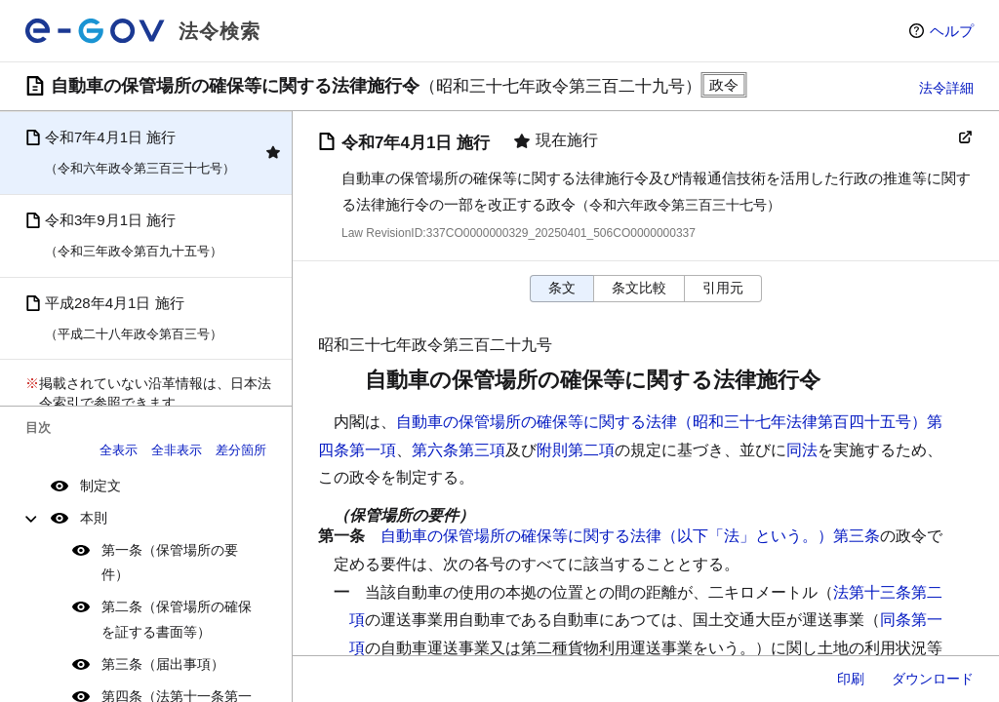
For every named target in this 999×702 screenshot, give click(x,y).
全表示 (119, 450)
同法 (802, 450)
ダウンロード (933, 678)
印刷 (850, 678)
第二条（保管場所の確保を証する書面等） (176, 619)
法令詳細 (946, 88)
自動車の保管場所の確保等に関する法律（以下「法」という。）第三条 (630, 535)
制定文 (100, 485)
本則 (93, 518)
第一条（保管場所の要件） (169, 562)
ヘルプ (952, 30)
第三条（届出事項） (162, 664)
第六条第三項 (458, 450)
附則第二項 (576, 450)
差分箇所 (241, 450)
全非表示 (176, 450)
